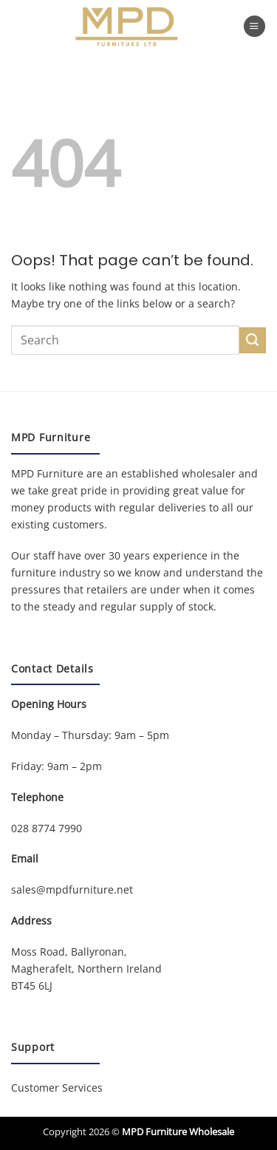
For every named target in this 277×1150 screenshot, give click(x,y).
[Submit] (252, 340)
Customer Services (57, 1088)
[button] (254, 27)
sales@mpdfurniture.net (72, 889)
